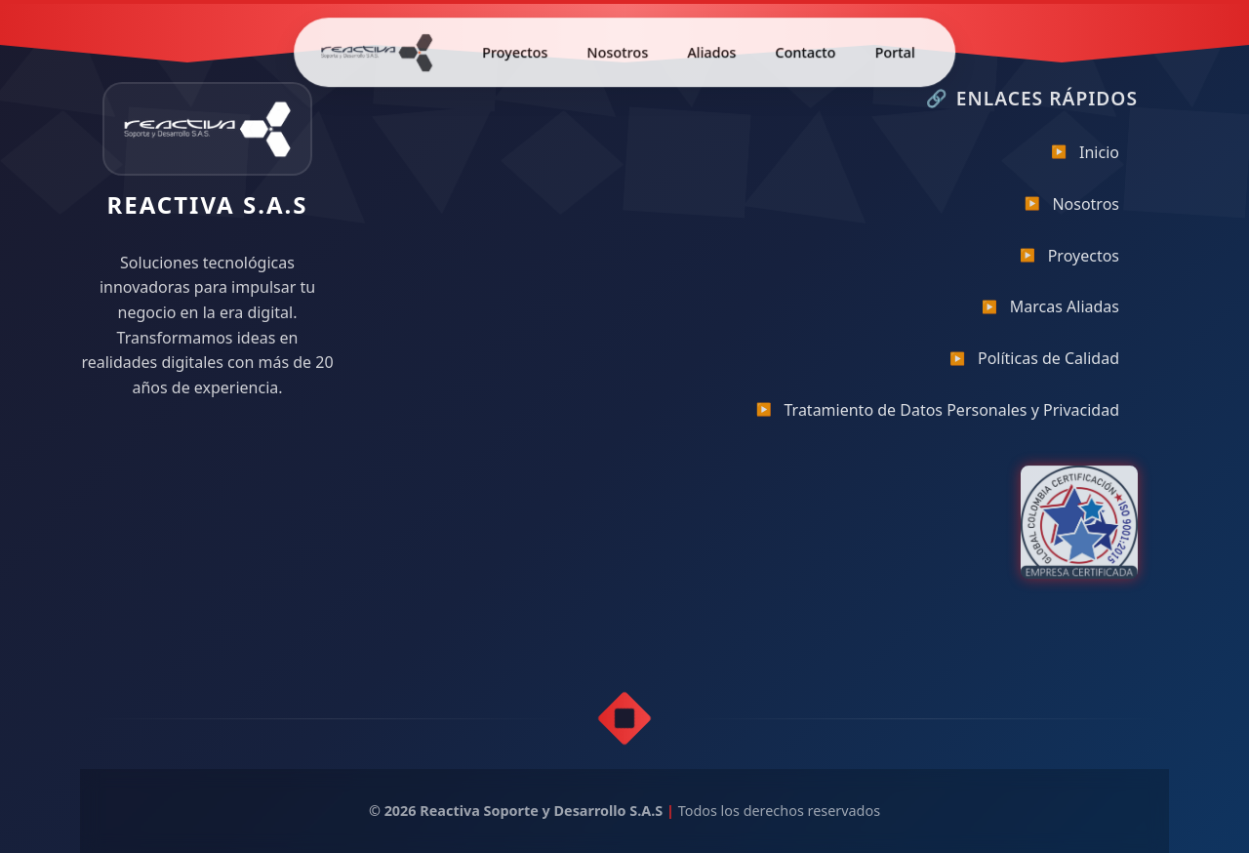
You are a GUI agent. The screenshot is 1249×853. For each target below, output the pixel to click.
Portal (895, 49)
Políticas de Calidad (1034, 365)
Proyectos (514, 49)
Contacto (805, 49)
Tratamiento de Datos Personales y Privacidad (937, 415)
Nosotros (617, 49)
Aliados (711, 49)
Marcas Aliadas (1050, 313)
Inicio (1085, 158)
